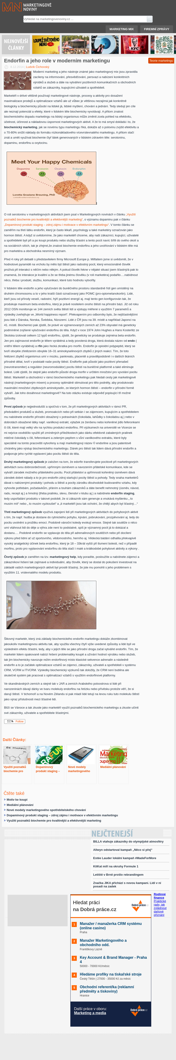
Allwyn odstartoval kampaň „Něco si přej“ (122, 849)
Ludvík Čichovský (37, 67)
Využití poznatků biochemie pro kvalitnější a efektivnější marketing (54, 820)
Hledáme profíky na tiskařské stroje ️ (111, 974)
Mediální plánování (20, 805)
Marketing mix (122, 29)
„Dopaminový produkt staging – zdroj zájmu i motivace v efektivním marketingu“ (56, 224)
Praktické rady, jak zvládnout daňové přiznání (160, 908)
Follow (15, 721)
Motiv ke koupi (17, 799)
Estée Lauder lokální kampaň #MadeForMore (124, 858)
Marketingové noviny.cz (21, 7)
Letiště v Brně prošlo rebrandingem (118, 874)
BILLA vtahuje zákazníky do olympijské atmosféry (128, 841)
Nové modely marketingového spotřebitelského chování (46, 810)
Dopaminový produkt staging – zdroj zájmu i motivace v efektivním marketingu (62, 815)
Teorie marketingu (161, 60)
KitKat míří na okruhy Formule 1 (115, 866)
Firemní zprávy (156, 29)
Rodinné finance (160, 895)
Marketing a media (90, 1013)
